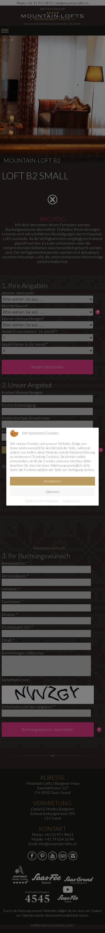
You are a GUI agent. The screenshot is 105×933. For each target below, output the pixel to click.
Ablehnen (53, 492)
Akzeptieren (52, 481)
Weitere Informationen (42, 501)
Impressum (71, 501)
